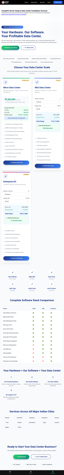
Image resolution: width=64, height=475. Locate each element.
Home (27, 2)
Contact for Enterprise (16, 258)
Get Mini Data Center (48, 166)
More (49, 2)
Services (42, 2)
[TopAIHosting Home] (5, 2)
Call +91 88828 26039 (40, 457)
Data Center (34, 2)
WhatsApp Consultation (10, 48)
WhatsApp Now (21, 457)
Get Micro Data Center (16, 162)
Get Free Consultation (20, 14)
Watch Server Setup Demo (8, 14)
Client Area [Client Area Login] (58, 2)
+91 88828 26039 (28, 48)
